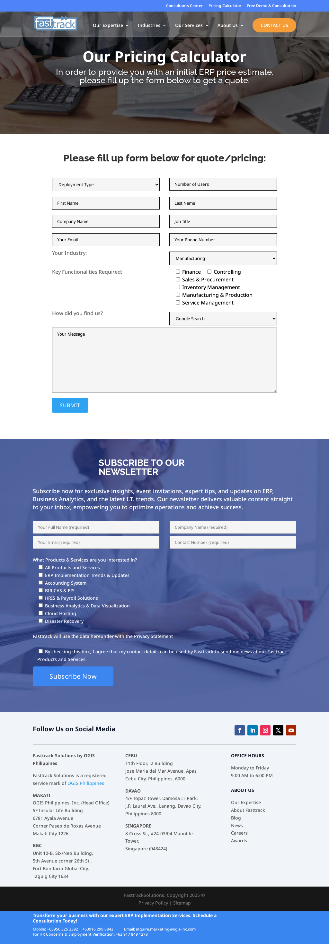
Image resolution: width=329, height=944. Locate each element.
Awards (239, 840)
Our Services (189, 26)
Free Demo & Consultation (271, 6)
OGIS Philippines (85, 783)
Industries (149, 26)
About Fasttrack (248, 810)
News (237, 825)
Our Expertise (108, 26)
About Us (228, 26)
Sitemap (182, 903)
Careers (239, 833)
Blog (236, 818)
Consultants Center (184, 6)
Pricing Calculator (225, 6)
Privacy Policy (153, 903)
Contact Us (274, 25)
